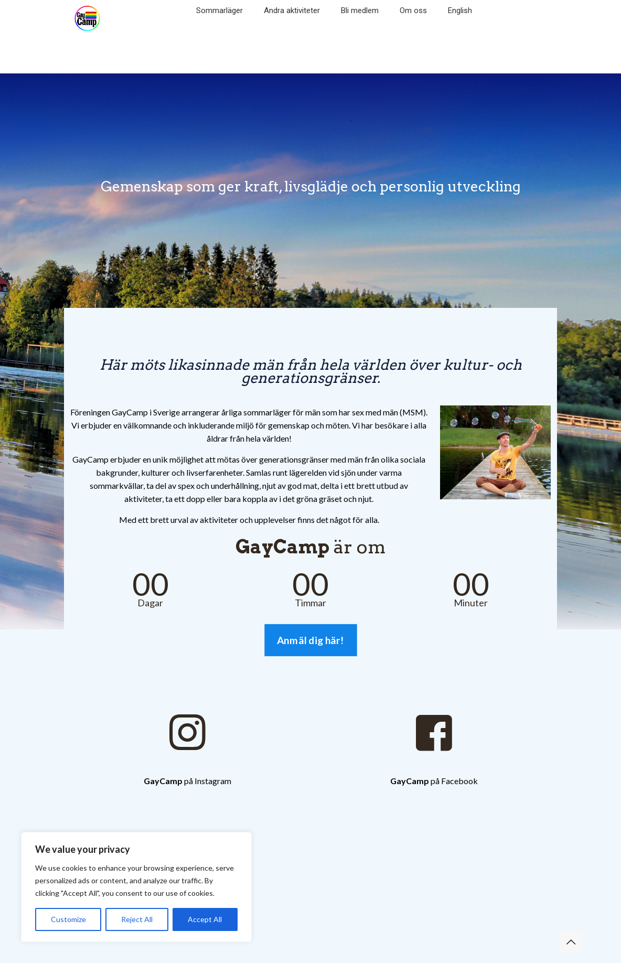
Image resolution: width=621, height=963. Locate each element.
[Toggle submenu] (219, 26)
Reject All (137, 919)
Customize (68, 919)
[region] (136, 887)
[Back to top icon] (571, 941)
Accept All (205, 919)
